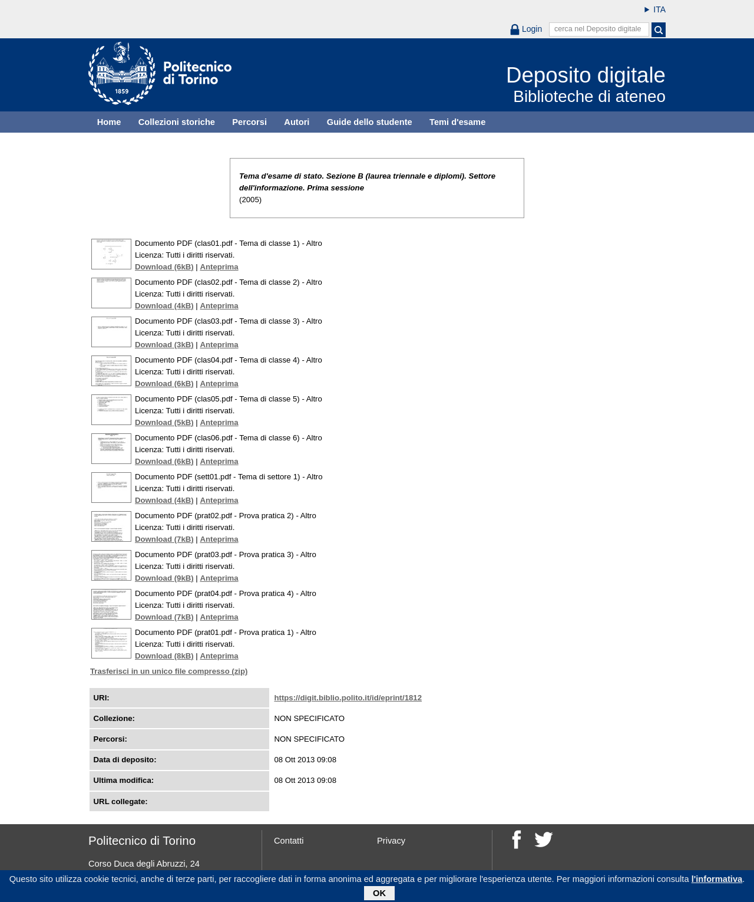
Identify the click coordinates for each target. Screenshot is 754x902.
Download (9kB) (164, 578)
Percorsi (249, 122)
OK (379, 895)
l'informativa (717, 880)
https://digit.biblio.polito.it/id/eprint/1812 (348, 697)
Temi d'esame (457, 122)
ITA (659, 9)
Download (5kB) (164, 422)
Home (109, 122)
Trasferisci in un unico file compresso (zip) (168, 671)
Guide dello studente (369, 122)
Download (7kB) (164, 539)
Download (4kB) (164, 305)
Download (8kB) (164, 655)
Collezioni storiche (176, 122)
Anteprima (219, 266)
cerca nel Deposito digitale (597, 29)
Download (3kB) (164, 344)
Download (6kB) (164, 266)
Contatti (289, 840)
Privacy (391, 840)
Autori (296, 122)
